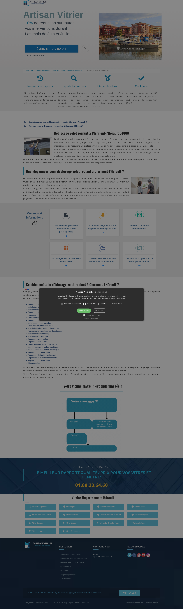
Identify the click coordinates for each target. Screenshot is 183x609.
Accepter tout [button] (84, 310)
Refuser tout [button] (99, 310)
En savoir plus (120, 298)
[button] (91, 304)
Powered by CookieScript (91, 318)
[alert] (91, 304)
